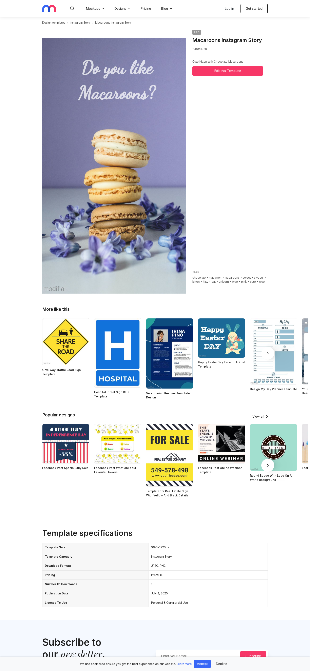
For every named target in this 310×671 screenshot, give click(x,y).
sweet (247, 277)
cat (214, 281)
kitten (196, 281)
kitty (205, 281)
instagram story (80, 22)
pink (244, 281)
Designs (120, 8)
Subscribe (253, 656)
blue (235, 281)
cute (253, 281)
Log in (229, 8)
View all (258, 416)
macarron (215, 277)
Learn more (184, 664)
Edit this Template (227, 71)
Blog (164, 8)
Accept (202, 664)
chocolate (199, 277)
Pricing (145, 8)
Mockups (93, 8)
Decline (221, 664)
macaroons (232, 277)
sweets (259, 277)
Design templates (53, 22)
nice (262, 281)
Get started (254, 8)
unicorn (224, 281)
